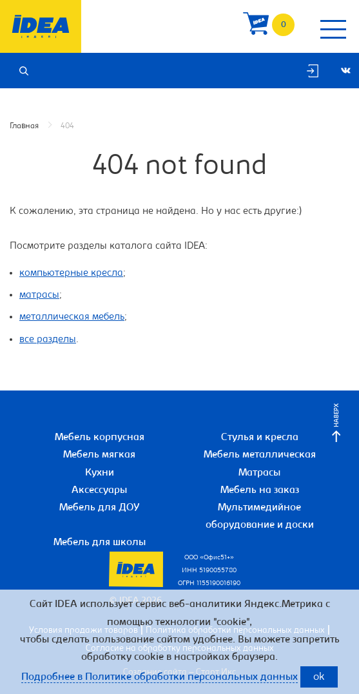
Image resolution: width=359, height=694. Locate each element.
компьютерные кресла (71, 273)
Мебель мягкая (99, 455)
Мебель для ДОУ (99, 508)
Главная (24, 126)
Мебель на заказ (259, 490)
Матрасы (259, 473)
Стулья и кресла (259, 437)
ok (319, 677)
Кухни (99, 473)
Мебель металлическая (260, 455)
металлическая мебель (71, 317)
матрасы (39, 295)
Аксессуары (99, 490)
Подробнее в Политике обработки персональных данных (159, 677)
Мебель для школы (99, 542)
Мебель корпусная (99, 437)
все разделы (47, 339)
